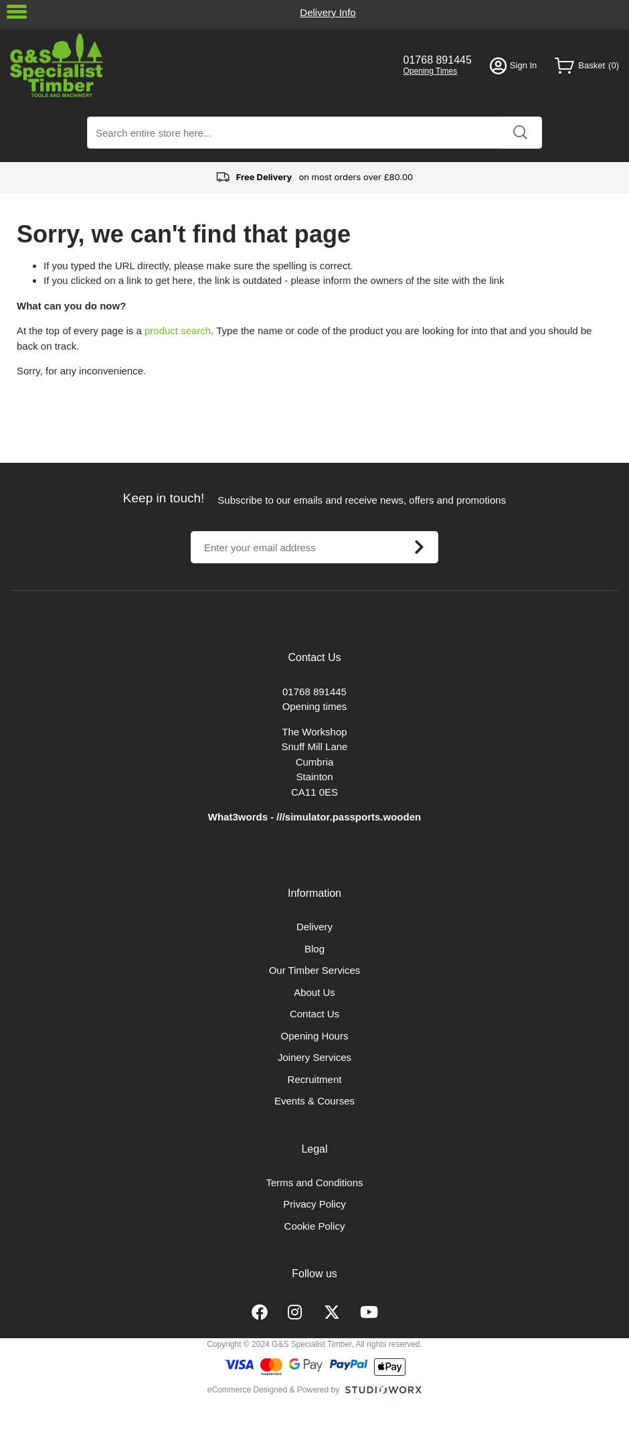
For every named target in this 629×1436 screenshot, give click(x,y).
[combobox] (314, 133)
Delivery (314, 926)
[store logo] (197, 65)
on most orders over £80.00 (315, 177)
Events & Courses (314, 1100)
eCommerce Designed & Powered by (273, 1389)
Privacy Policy (314, 1204)
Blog (314, 948)
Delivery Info (327, 12)
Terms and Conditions (314, 1182)
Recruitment (315, 1079)
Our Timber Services (315, 970)
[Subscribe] (418, 547)
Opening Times (430, 71)
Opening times (314, 706)
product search (178, 330)
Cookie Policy (314, 1226)
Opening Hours (315, 1036)
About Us (314, 992)
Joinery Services (314, 1057)
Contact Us (314, 1013)
